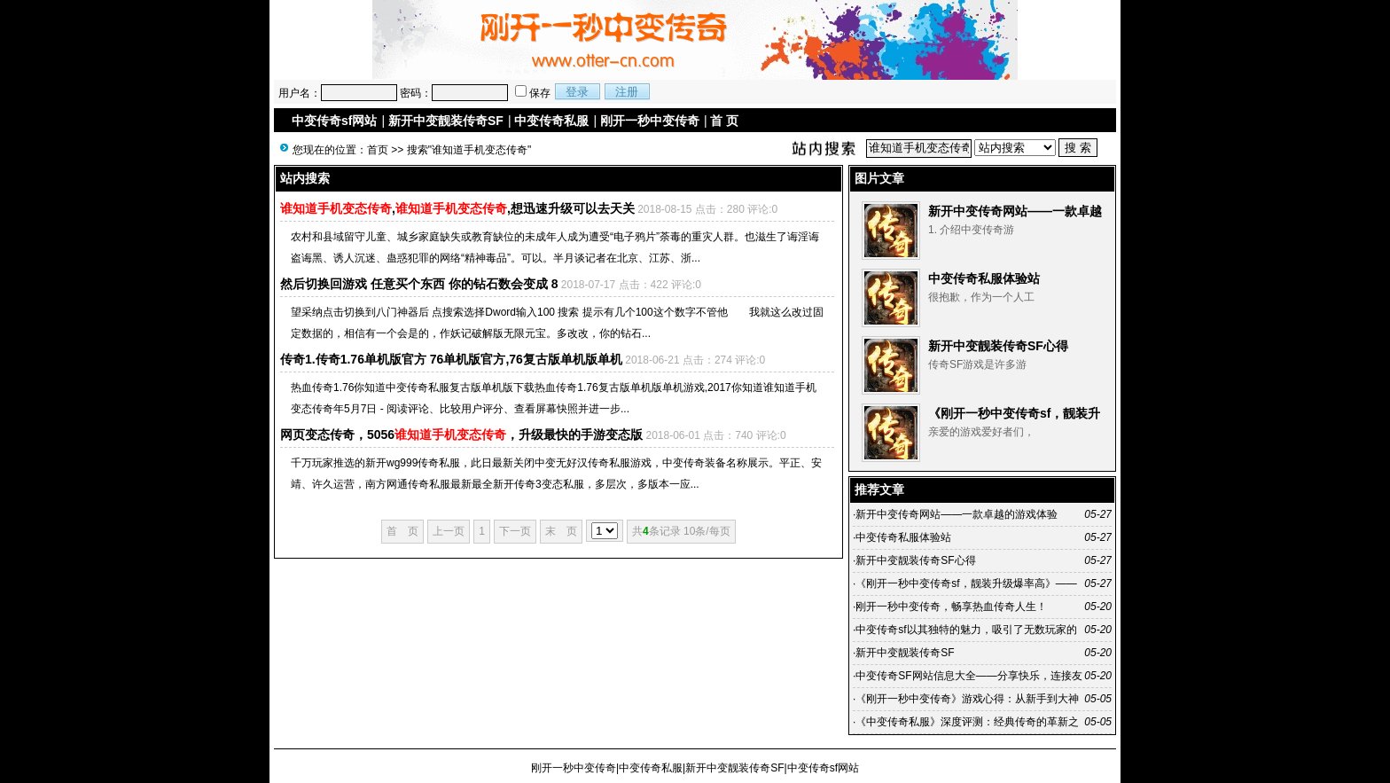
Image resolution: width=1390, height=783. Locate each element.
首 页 (724, 121)
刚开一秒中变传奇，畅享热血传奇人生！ (951, 606)
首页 (377, 150)
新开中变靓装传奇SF (446, 121)
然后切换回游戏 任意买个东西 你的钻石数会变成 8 (419, 284)
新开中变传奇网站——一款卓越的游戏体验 (956, 514)
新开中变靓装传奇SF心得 (998, 346)
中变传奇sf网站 (334, 121)
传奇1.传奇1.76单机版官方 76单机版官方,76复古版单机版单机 (451, 359)
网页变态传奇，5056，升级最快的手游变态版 (461, 434)
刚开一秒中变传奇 (649, 121)
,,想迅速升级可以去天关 (457, 208)
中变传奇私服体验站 (984, 278)
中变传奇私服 (551, 121)
